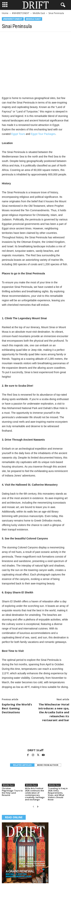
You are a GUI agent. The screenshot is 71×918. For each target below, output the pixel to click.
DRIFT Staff (35, 750)
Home (5, 13)
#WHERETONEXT (20, 13)
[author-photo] (35, 738)
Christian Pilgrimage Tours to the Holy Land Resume (12, 791)
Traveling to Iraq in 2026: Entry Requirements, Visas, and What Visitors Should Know (58, 794)
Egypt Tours (18, 133)
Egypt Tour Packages (43, 133)
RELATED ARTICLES (22, 765)
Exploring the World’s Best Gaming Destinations (17, 708)
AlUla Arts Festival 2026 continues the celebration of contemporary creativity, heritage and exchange (35, 794)
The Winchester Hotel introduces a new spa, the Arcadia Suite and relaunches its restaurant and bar (53, 712)
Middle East (39, 13)
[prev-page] (33, 806)
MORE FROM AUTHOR (47, 765)
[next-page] (38, 806)
